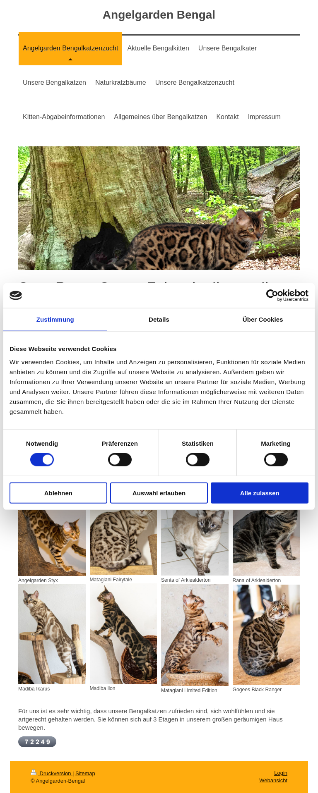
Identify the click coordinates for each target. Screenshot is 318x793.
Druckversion (51, 773)
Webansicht (273, 780)
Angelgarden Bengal (159, 14)
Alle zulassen (259, 492)
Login (280, 773)
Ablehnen (58, 492)
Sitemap (85, 773)
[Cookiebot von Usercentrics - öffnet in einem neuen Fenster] (272, 295)
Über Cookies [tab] (263, 319)
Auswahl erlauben (159, 492)
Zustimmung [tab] (55, 319)
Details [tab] (159, 319)
